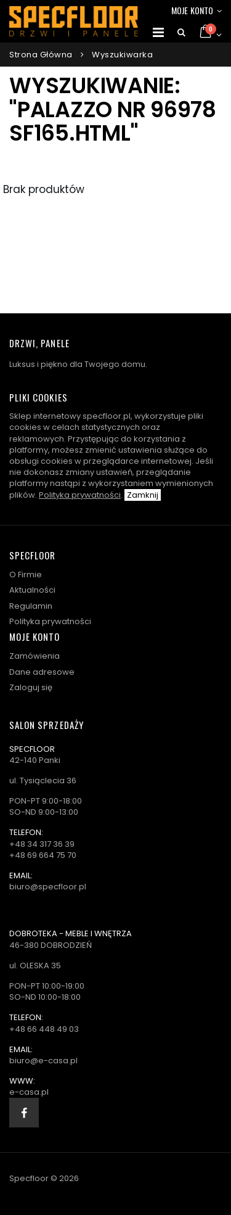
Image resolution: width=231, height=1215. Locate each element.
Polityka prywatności (80, 495)
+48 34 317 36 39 (42, 844)
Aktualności (32, 590)
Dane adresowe (42, 672)
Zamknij (142, 495)
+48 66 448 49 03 (44, 1029)
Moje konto (192, 10)
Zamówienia (34, 656)
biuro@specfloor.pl (47, 886)
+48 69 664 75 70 (42, 855)
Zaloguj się (30, 687)
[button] (181, 33)
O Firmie (25, 574)
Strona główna (41, 54)
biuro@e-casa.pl (43, 1060)
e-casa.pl (29, 1092)
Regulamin (30, 606)
